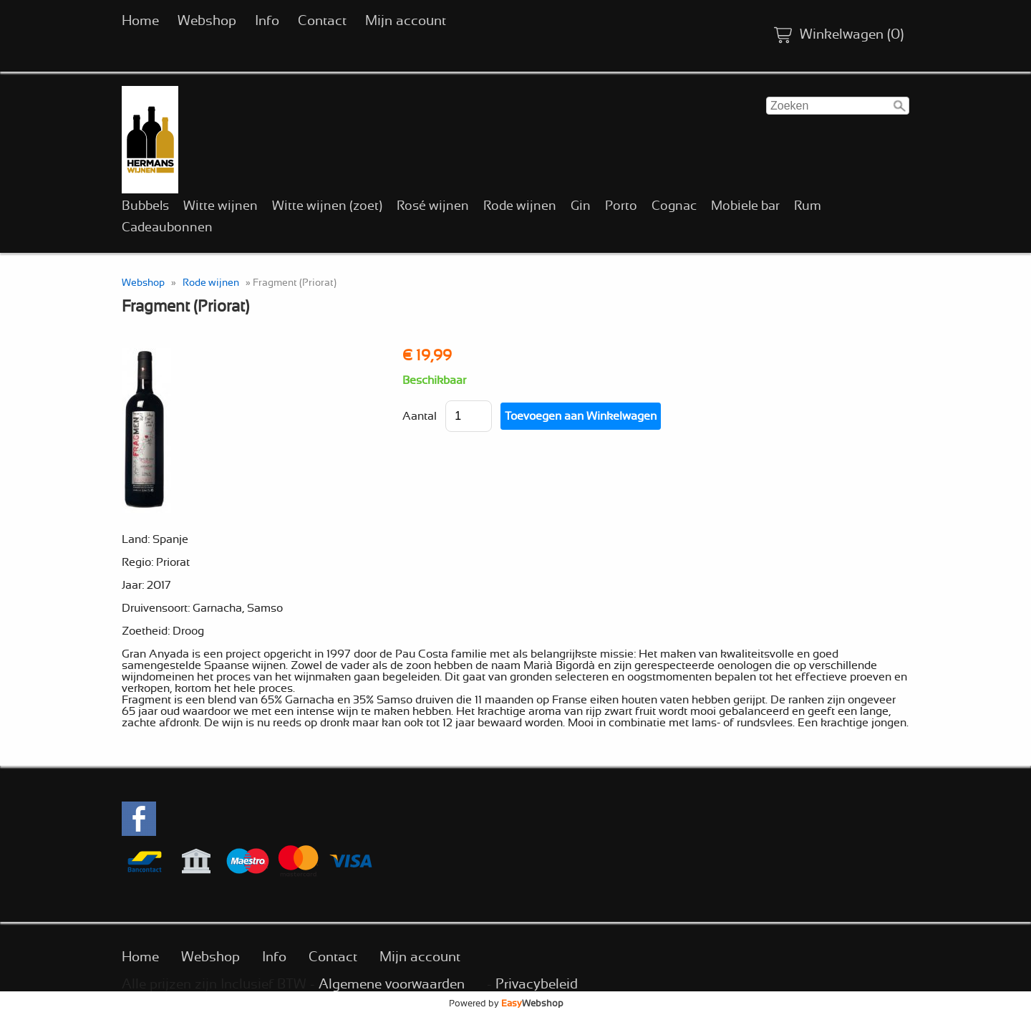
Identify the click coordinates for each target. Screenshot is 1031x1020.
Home (140, 21)
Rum (807, 206)
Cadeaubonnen (167, 227)
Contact (322, 21)
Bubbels (145, 206)
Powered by (506, 1004)
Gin (581, 206)
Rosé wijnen (433, 206)
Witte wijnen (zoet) (327, 206)
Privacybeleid (536, 984)
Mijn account (405, 21)
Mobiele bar (745, 206)
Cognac (674, 206)
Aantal (419, 416)
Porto (621, 206)
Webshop (207, 21)
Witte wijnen (220, 206)
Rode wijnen (519, 206)
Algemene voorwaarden (392, 984)
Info (267, 21)
